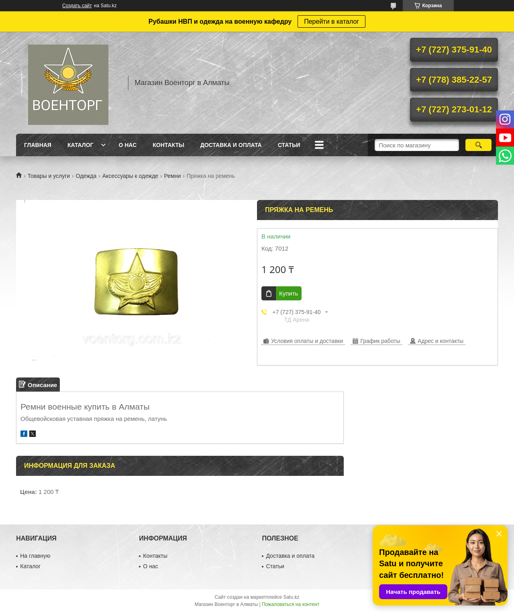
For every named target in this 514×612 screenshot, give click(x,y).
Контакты (168, 145)
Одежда (86, 176)
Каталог (80, 145)
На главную (35, 556)
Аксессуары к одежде (130, 176)
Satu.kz (291, 597)
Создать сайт (77, 5)
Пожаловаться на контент (290, 604)
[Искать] (478, 145)
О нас (127, 145)
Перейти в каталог (331, 21)
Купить (288, 293)
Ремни (172, 176)
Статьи (289, 145)
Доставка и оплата (231, 145)
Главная (37, 145)
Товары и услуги (48, 176)
